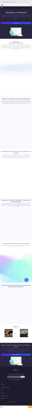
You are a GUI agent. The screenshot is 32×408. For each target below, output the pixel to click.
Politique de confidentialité (6, 2)
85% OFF (30, 406)
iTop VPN (2, 5)
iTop (1, 7)
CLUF (8, 402)
